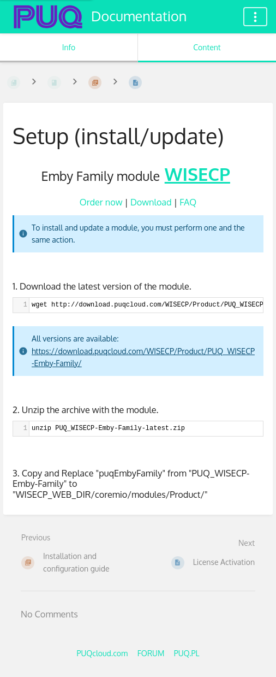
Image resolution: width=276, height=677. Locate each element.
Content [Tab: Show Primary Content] (206, 47)
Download (151, 202)
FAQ (187, 202)
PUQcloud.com (102, 653)
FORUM (151, 653)
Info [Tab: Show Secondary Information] (69, 47)
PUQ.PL (187, 653)
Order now (101, 202)
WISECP (197, 173)
